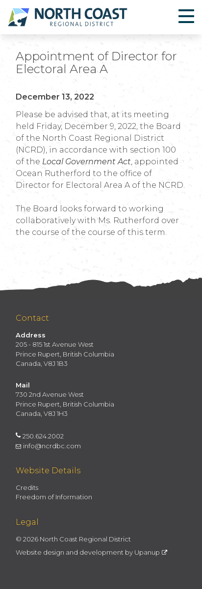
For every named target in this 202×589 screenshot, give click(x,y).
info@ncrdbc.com (48, 446)
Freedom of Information (54, 497)
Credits (27, 487)
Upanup (150, 552)
